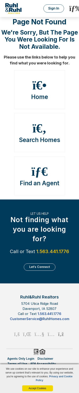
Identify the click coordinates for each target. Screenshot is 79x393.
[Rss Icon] (61, 334)
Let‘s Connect (39, 267)
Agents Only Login (20, 358)
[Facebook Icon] (17, 334)
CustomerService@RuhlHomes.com (39, 319)
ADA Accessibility (43, 363)
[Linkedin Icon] (27, 334)
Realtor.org (36, 352)
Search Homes (39, 133)
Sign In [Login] (53, 8)
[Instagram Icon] (51, 334)
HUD (43, 352)
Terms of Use (17, 363)
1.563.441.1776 (52, 251)
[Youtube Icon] (39, 334)
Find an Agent (39, 176)
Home (39, 89)
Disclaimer (45, 358)
